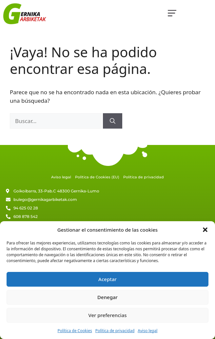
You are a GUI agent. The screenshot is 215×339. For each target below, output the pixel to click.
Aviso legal (147, 330)
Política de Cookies (75, 330)
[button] (205, 229)
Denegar (107, 297)
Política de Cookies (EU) (97, 177)
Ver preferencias (107, 315)
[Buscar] (112, 121)
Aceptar (107, 279)
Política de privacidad (115, 330)
